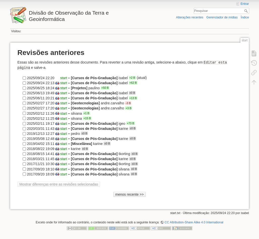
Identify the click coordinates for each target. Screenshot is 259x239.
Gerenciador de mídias (222, 17)
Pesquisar (246, 11)
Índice (245, 17)
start (63, 78)
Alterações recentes (189, 17)
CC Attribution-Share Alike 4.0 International (194, 222)
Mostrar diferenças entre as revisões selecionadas (58, 184)
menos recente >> (129, 194)
